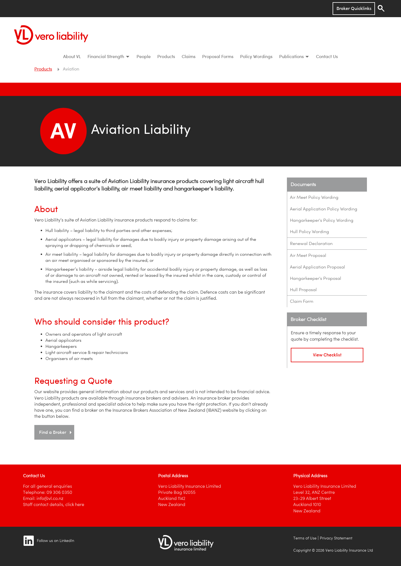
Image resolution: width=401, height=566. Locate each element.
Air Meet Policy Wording (314, 197)
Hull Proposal (303, 289)
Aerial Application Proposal (317, 267)
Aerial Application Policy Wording (323, 209)
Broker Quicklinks (353, 8)
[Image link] (28, 540)
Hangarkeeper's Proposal (315, 278)
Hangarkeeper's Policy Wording (321, 220)
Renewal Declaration (311, 243)
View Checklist (327, 355)
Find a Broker (56, 432)
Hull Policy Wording (309, 231)
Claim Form (301, 301)
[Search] (381, 8)
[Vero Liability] (51, 34)
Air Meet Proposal (308, 255)
